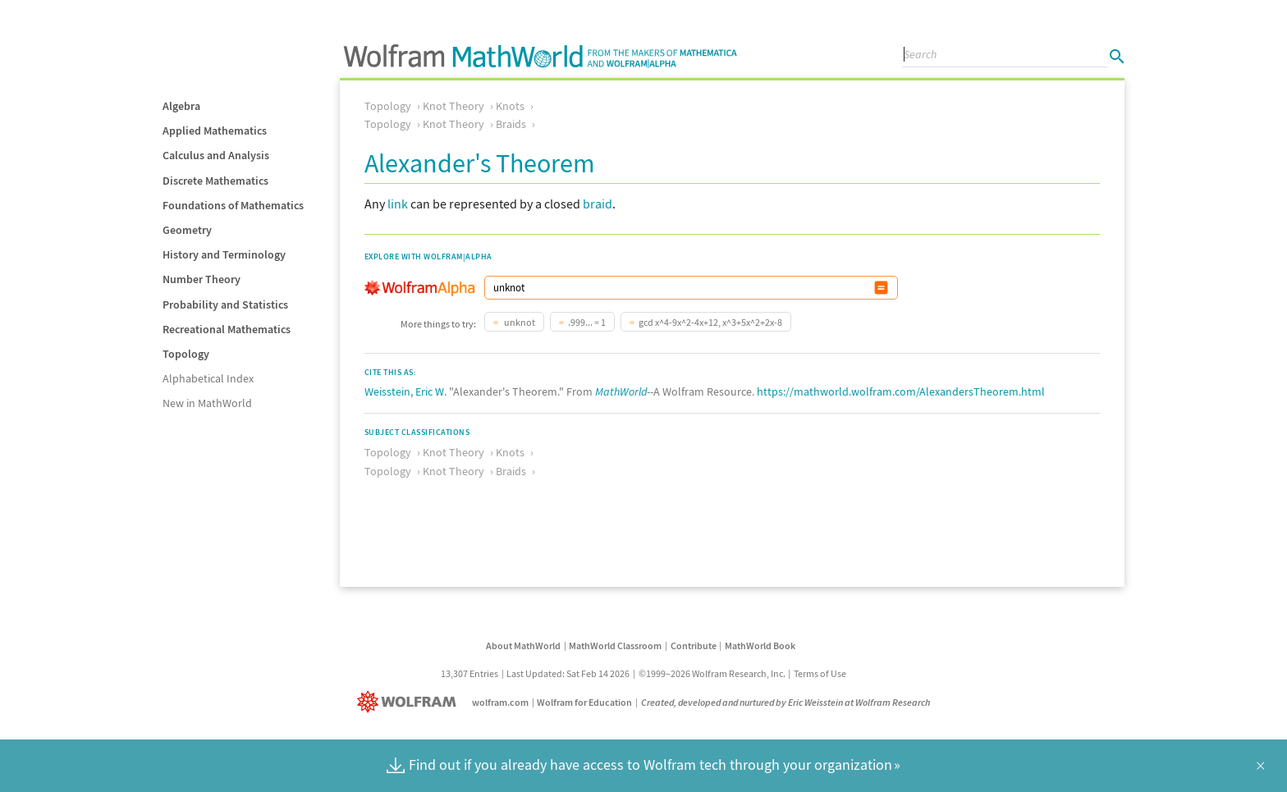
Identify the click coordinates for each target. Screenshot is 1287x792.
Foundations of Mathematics (233, 205)
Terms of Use (820, 673)
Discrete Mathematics (215, 180)
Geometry (187, 229)
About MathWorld (523, 645)
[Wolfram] (410, 702)
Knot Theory (453, 105)
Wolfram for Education (584, 702)
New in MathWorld (207, 403)
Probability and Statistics (225, 304)
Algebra (181, 105)
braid (597, 203)
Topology (186, 353)
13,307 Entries (469, 673)
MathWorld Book (760, 645)
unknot (518, 322)
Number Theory (201, 279)
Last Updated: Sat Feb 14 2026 (568, 673)
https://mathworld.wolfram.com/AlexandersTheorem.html (901, 391)
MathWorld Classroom (615, 645)
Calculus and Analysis (216, 155)
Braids (511, 124)
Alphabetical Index (208, 378)
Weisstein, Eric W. (405, 391)
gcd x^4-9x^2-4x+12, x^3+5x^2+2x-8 (710, 322)
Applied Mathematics (215, 130)
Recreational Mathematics (227, 329)
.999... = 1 (587, 322)
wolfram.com (500, 702)
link (397, 203)
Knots (510, 105)
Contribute (694, 645)
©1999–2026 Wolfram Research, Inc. (712, 673)
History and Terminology (224, 254)
